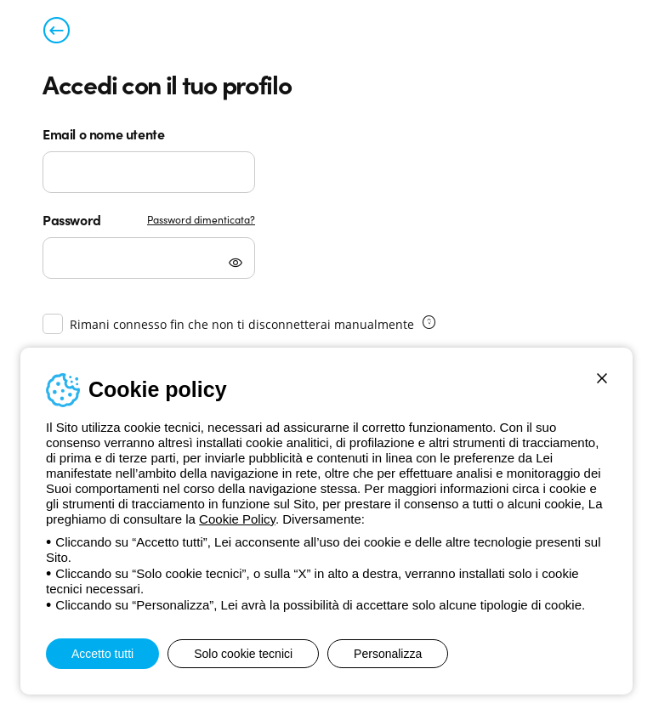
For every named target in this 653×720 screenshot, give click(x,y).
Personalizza (388, 653)
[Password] (149, 258)
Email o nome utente (103, 133)
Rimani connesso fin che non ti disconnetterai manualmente (242, 324)
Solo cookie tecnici (243, 653)
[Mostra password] (235, 264)
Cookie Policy (237, 519)
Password (72, 219)
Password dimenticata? (201, 219)
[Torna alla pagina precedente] (56, 34)
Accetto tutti (102, 653)
